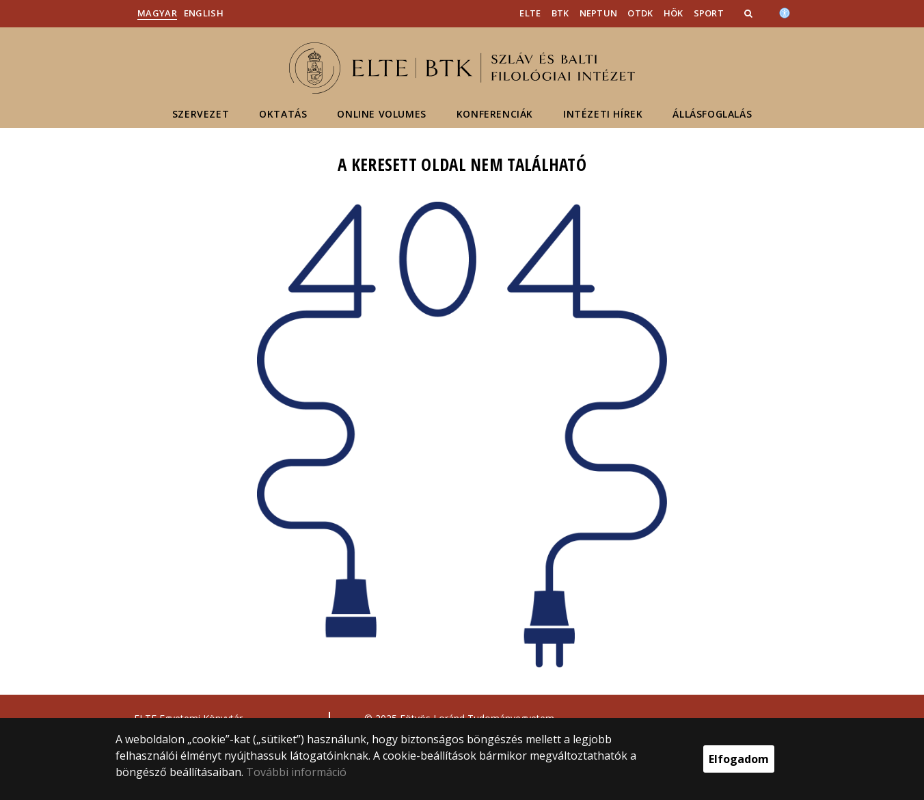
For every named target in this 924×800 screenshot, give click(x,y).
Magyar (157, 13)
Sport (709, 13)
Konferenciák (495, 113)
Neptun (599, 13)
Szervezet (200, 113)
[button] (749, 13)
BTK (560, 13)
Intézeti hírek (602, 113)
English (203, 13)
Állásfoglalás (712, 113)
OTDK (640, 13)
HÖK (673, 13)
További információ (296, 771)
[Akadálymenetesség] (784, 11)
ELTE (530, 13)
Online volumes (381, 113)
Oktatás (283, 113)
